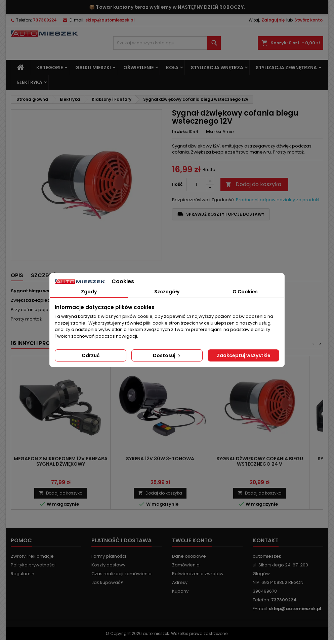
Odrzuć (90, 355)
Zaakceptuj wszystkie (243, 355)
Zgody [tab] (89, 291)
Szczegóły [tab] (166, 291)
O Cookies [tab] (245, 291)
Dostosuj (167, 355)
